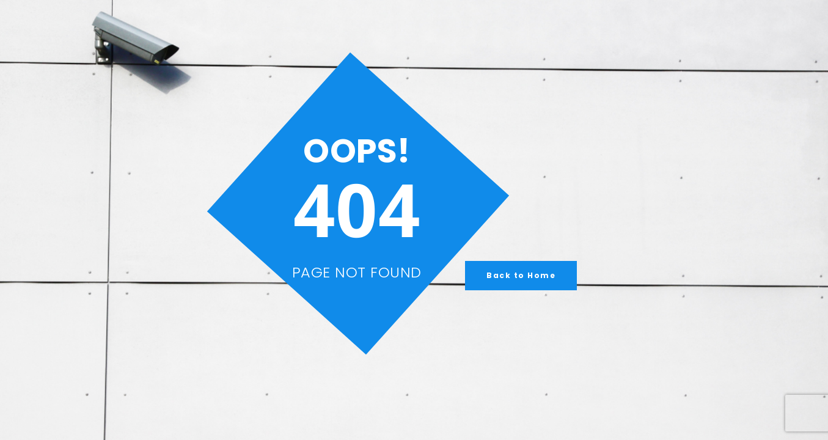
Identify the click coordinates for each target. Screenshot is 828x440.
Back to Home (520, 275)
